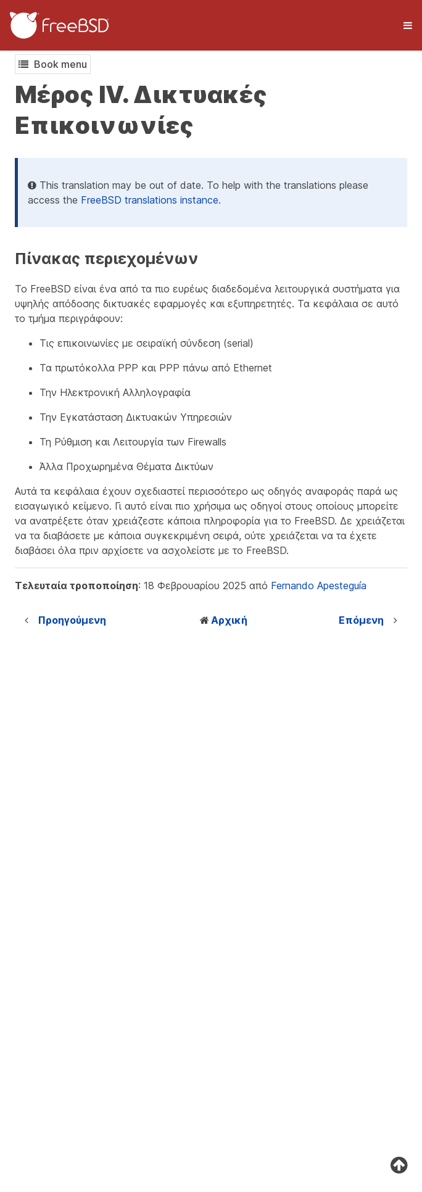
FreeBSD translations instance (149, 200)
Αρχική (229, 620)
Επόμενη (361, 620)
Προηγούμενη (72, 620)
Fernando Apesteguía (318, 585)
